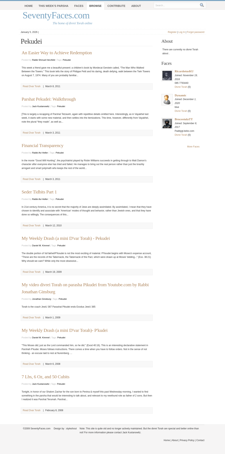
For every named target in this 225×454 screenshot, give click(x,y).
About (136, 5)
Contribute (116, 5)
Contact (200, 440)
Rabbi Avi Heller (40, 153)
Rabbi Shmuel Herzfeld (43, 60)
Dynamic (180, 95)
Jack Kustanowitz (40, 106)
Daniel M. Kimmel (40, 245)
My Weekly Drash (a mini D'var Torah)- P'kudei (65, 330)
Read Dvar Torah (32, 86)
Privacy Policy (187, 440)
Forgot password (195, 32)
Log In (181, 32)
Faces (78, 5)
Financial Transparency (43, 145)
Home (29, 5)
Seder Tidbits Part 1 (39, 191)
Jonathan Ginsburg (41, 299)
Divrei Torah (181, 87)
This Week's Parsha (53, 5)
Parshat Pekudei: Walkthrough (49, 99)
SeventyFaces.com (56, 15)
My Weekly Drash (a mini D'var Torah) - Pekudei (66, 238)
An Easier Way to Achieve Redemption (57, 52)
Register (172, 32)
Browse (95, 5)
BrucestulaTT (184, 119)
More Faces (193, 146)
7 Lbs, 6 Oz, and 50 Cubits (45, 376)
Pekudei (67, 60)
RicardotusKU (184, 71)
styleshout (71, 428)
